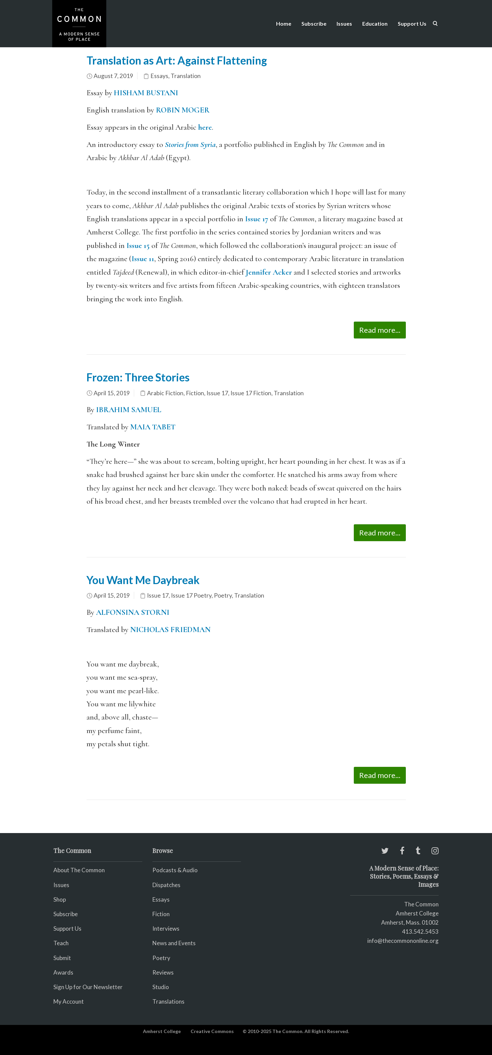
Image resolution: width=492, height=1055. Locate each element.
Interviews (165, 928)
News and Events (174, 943)
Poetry (223, 595)
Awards (63, 972)
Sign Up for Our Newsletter (88, 986)
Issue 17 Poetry (191, 595)
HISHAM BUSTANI (146, 93)
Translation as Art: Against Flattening (177, 60)
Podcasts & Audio (175, 870)
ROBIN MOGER (183, 110)
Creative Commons (212, 1031)
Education (375, 23)
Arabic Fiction (165, 393)
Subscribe (313, 23)
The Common (421, 904)
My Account (68, 1001)
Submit (62, 957)
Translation (186, 75)
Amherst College (162, 1031)
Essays (159, 75)
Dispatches (166, 884)
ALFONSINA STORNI (132, 612)
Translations (168, 1001)
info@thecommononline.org (403, 940)
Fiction (195, 393)
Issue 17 (256, 219)
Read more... (379, 329)
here (205, 127)
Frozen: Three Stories (138, 377)
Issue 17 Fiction (250, 393)
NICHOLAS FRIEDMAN (170, 629)
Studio (160, 986)
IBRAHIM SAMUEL (128, 410)
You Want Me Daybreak (143, 579)
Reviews (163, 972)
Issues (344, 23)
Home (283, 23)
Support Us (412, 23)
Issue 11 (142, 258)
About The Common (79, 870)
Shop (59, 899)
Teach (61, 943)
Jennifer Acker (269, 272)
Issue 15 (138, 245)
